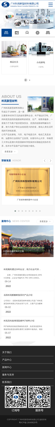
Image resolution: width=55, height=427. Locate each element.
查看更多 (10, 151)
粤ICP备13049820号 (28, 424)
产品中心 (7, 369)
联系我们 (7, 391)
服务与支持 (8, 384)
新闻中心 (7, 377)
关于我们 (7, 362)
